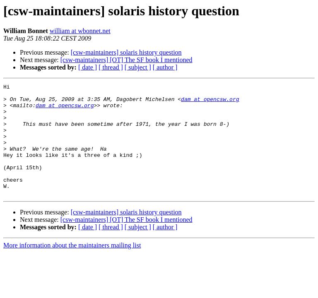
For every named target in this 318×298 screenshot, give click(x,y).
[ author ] (165, 67)
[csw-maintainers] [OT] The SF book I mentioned (126, 59)
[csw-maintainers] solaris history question (126, 52)
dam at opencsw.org (210, 102)
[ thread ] (111, 67)
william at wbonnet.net (80, 30)
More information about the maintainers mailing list (72, 267)
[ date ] (87, 67)
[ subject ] (138, 67)
